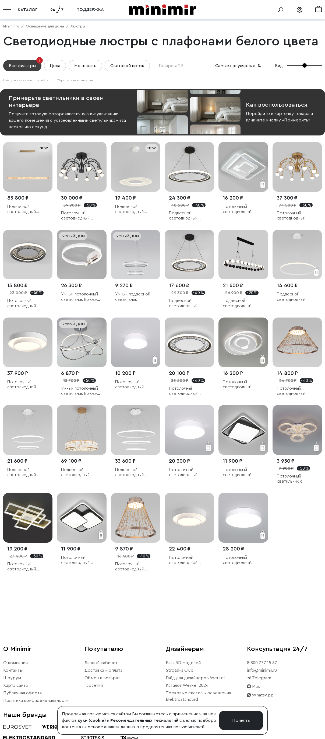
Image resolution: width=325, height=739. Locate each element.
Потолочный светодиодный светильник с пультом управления (242, 472)
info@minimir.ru (262, 670)
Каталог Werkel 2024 (187, 685)
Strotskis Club (179, 670)
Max (253, 686)
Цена (55, 66)
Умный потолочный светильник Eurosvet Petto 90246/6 (81, 391)
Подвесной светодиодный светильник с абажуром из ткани (133, 209)
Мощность (85, 66)
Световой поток (127, 66)
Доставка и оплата (103, 670)
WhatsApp (260, 695)
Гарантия (93, 685)
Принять (241, 720)
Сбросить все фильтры (74, 80)
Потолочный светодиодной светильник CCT (23, 385)
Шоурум (12, 678)
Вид (279, 66)
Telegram (259, 678)
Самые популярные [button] (238, 66)
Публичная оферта (22, 693)
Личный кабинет (101, 663)
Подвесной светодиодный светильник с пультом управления (296, 297)
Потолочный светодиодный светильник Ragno (78, 216)
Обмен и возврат (102, 678)
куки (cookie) (92, 720)
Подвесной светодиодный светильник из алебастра (21, 209)
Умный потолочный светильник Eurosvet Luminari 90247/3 (81, 297)
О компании (15, 663)
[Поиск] (280, 10)
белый (42, 80)
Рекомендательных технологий (144, 720)
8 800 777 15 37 (262, 663)
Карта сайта (15, 685)
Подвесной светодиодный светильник (183, 216)
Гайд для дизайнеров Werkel (195, 678)
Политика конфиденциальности (36, 700)
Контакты (13, 670)
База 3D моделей (183, 663)
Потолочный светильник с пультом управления (296, 479)
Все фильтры (25, 64)
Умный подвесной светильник (132, 296)
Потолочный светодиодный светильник (237, 209)
